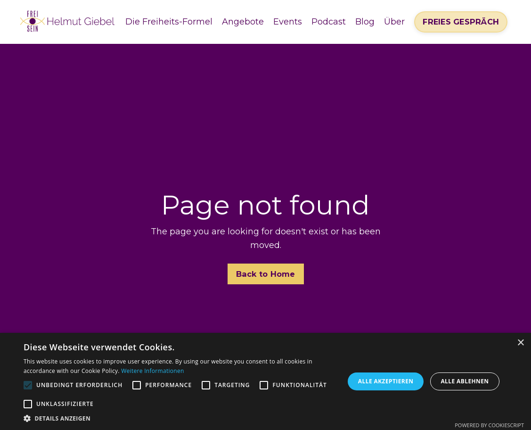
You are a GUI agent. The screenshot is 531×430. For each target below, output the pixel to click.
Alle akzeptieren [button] (386, 381)
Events (287, 22)
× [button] (520, 343)
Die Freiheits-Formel (168, 22)
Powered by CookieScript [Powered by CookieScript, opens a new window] (489, 425)
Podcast (328, 22)
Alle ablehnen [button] (465, 381)
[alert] (265, 381)
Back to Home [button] (265, 274)
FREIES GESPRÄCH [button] (461, 21)
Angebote (243, 22)
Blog (365, 22)
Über (394, 22)
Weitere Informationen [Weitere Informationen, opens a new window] (152, 371)
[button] (179, 418)
